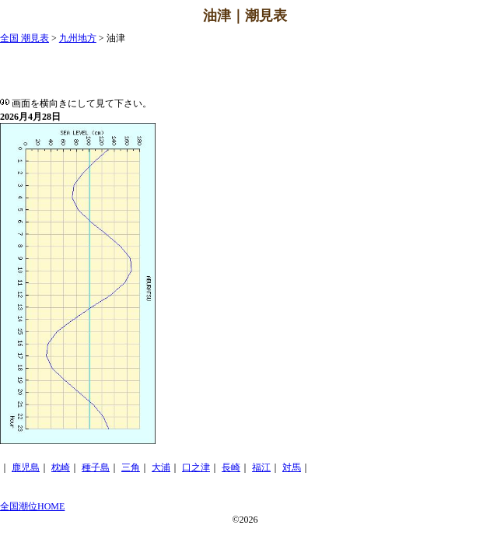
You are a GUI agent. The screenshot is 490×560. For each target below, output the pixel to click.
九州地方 (77, 38)
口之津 (196, 467)
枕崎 (60, 467)
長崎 (231, 467)
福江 (261, 467)
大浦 (161, 467)
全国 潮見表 (24, 38)
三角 (130, 467)
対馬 (291, 467)
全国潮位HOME (32, 506)
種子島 (96, 467)
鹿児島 (26, 467)
